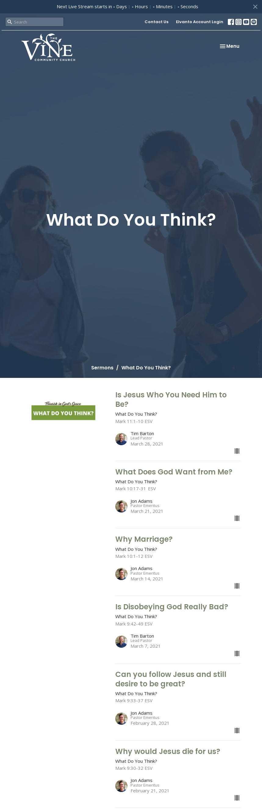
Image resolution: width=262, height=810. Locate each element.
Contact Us (156, 22)
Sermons (102, 367)
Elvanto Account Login (199, 22)
